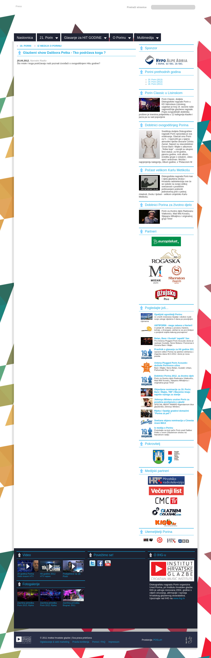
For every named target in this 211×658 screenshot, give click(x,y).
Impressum (114, 642)
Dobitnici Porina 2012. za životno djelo (174, 376)
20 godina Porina (27, 573)
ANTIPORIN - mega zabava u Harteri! (173, 325)
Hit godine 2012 (50, 573)
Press (19, 6)
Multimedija (145, 38)
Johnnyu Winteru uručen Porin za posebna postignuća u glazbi (171, 400)
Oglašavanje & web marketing (54, 642)
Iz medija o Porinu (49, 45)
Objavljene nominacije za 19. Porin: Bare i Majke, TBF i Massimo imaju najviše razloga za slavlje (172, 392)
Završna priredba (27, 602)
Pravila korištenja (80, 642)
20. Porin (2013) (155, 79)
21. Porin (46, 38)
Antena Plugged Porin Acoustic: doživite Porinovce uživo (171, 364)
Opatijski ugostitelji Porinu (168, 314)
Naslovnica (25, 38)
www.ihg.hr (179, 598)
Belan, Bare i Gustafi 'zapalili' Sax (171, 338)
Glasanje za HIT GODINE (83, 38)
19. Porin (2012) (155, 82)
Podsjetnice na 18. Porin (73, 574)
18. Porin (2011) (155, 84)
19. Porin (25, 45)
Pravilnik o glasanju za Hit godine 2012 (174, 349)
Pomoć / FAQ (98, 642)
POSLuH (157, 640)
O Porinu (119, 38)
